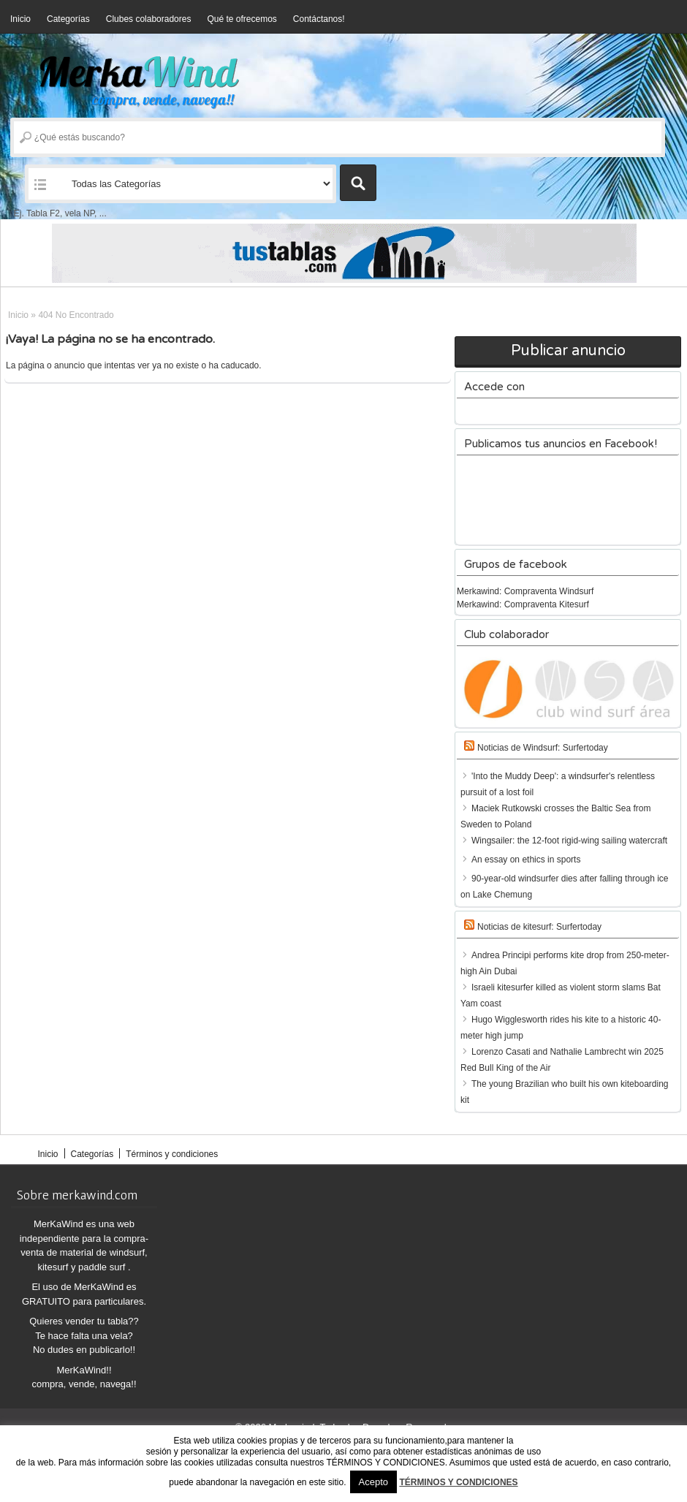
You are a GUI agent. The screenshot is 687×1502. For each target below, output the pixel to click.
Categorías (68, 19)
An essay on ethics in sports (525, 859)
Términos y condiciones (172, 1154)
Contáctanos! (319, 19)
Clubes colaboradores (148, 19)
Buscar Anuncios (358, 182)
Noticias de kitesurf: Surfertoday (539, 927)
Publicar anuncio (568, 351)
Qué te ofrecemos (241, 19)
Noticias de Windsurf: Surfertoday (542, 748)
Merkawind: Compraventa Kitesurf (523, 604)
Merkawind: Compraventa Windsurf (525, 591)
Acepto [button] (373, 1481)
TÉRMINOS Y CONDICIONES (458, 1482)
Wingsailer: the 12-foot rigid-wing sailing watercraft (569, 840)
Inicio (20, 19)
